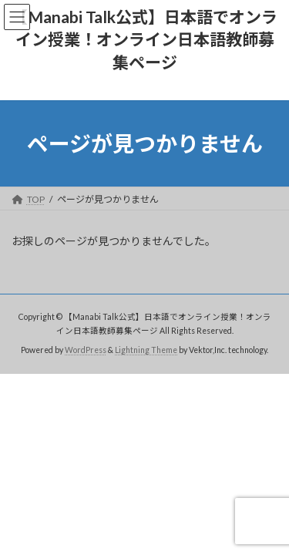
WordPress (85, 350)
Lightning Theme (146, 350)
